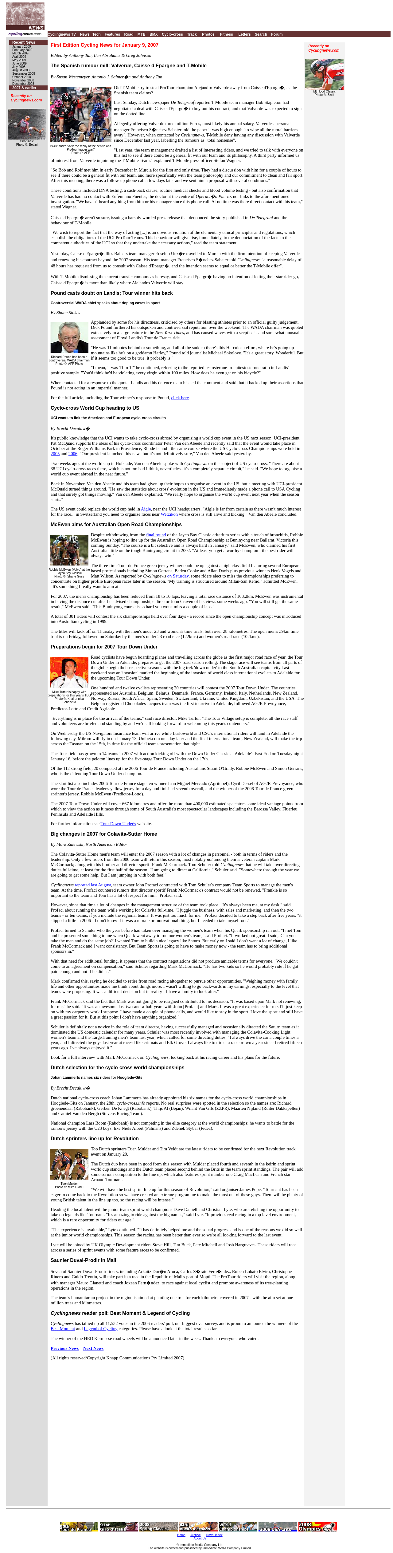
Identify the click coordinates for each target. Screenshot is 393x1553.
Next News (93, 1348)
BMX (154, 34)
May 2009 (19, 60)
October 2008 (21, 77)
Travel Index (214, 1535)
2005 (55, 453)
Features (112, 34)
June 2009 (19, 63)
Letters (245, 34)
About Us (199, 1538)
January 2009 (21, 46)
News (84, 34)
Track (191, 34)
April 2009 (19, 56)
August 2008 (20, 70)
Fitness (226, 34)
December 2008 (23, 83)
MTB (142, 34)
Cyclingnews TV (62, 34)
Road (128, 34)
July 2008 (18, 67)
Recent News (23, 42)
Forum (276, 34)
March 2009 (20, 53)
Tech (96, 34)
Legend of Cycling (101, 1328)
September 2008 (23, 73)
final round (156, 534)
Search (261, 34)
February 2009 (22, 50)
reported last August (93, 884)
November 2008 (23, 80)
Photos (208, 34)
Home (181, 1535)
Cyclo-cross (172, 34)
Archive (195, 1535)
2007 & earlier (24, 88)
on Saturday (178, 576)
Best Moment (63, 1328)
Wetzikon (169, 514)
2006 (72, 453)
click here (180, 397)
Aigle (146, 508)
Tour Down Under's (118, 823)
